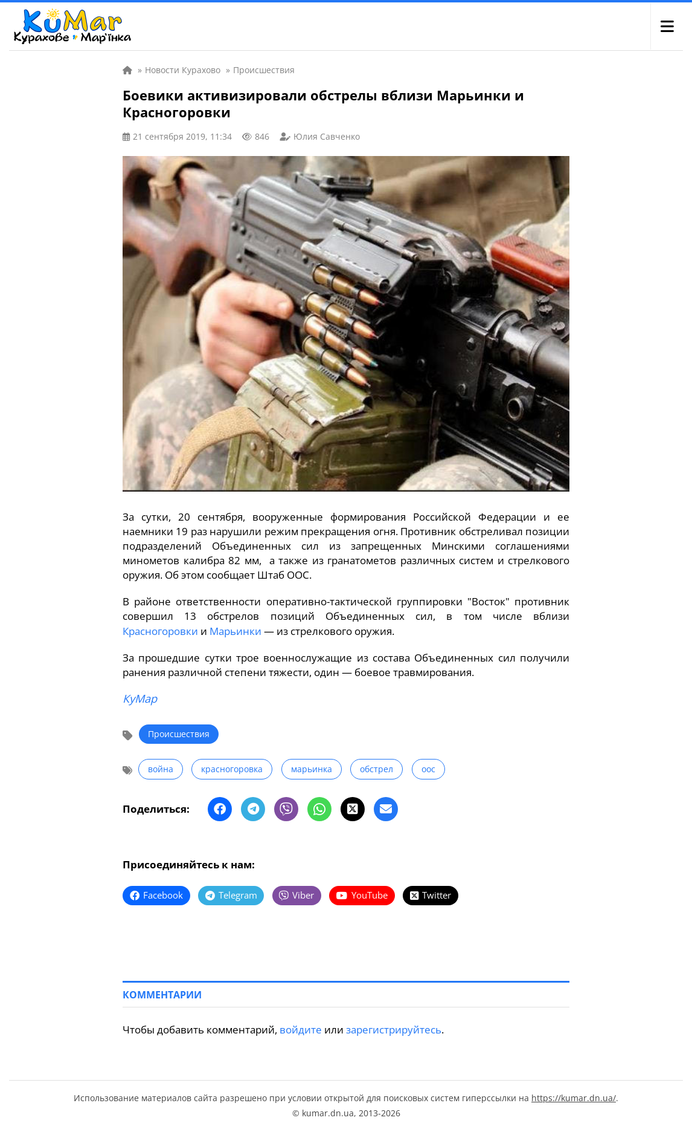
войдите (301, 1028)
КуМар (140, 698)
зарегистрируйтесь (393, 1028)
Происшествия (179, 733)
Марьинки (235, 630)
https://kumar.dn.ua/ (573, 1096)
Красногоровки (160, 630)
